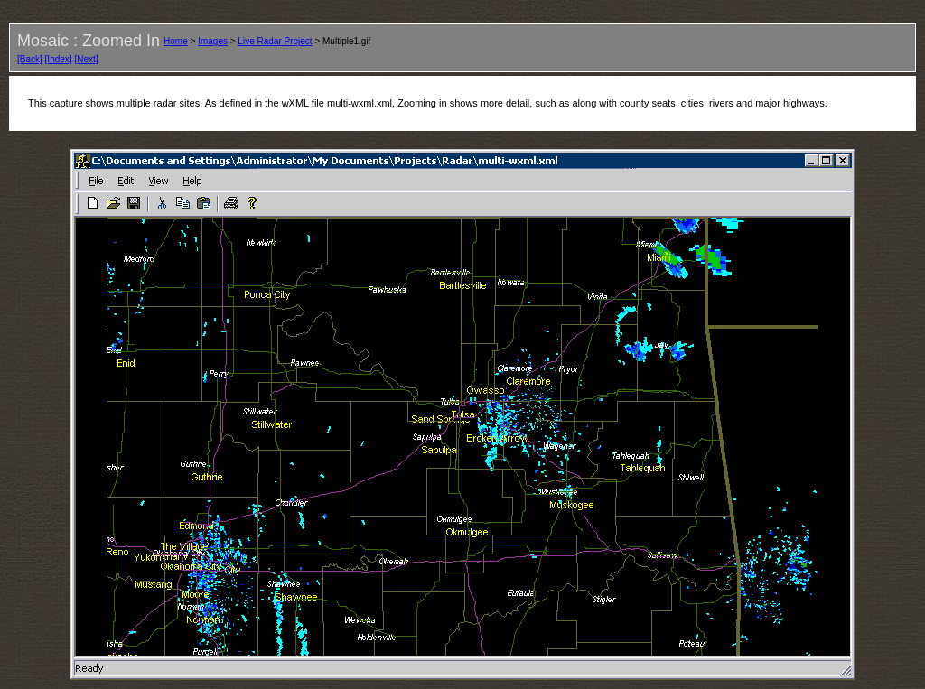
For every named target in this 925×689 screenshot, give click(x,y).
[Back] (29, 59)
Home (176, 41)
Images (213, 41)
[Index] (58, 59)
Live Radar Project (275, 41)
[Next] (86, 59)
